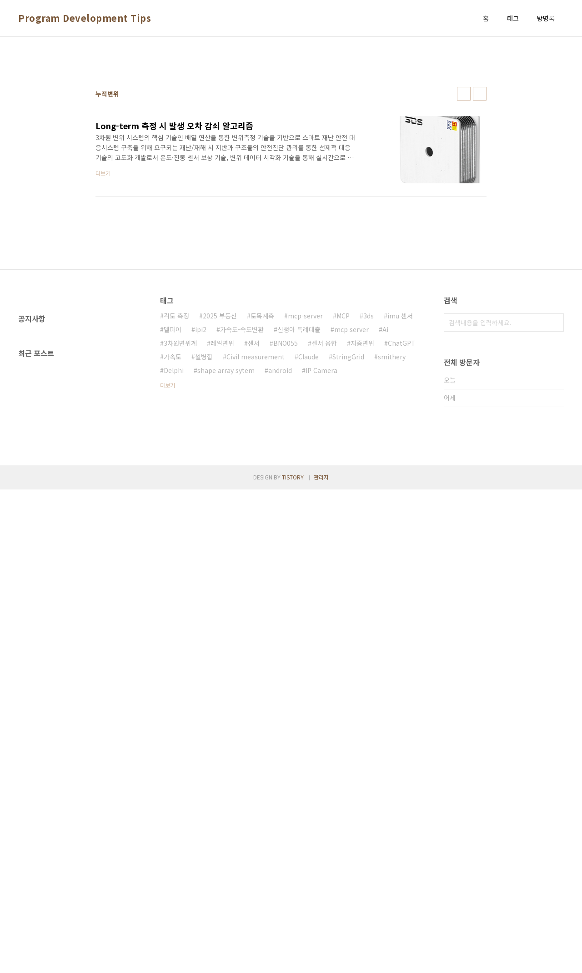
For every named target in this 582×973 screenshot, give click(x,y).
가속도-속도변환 (242, 456)
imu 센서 (400, 443)
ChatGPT (402, 470)
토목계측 (262, 443)
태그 (513, 18)
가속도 (172, 484)
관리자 (321, 960)
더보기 (167, 512)
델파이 (172, 456)
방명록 (546, 18)
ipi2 (200, 456)
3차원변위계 (180, 470)
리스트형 (480, 221)
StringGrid (348, 484)
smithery (392, 484)
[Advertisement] (291, 114)
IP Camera (321, 497)
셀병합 (204, 484)
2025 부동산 (220, 443)
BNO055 (285, 470)
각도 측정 (176, 443)
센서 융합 (324, 470)
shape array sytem (226, 497)
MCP (343, 443)
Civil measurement (255, 484)
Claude (308, 484)
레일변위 (222, 470)
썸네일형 (464, 221)
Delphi (174, 497)
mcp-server (305, 443)
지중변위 (362, 470)
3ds (368, 443)
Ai (385, 456)
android (280, 497)
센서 (254, 470)
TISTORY (293, 960)
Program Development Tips (84, 18)
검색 (554, 450)
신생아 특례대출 (299, 456)
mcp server (351, 456)
